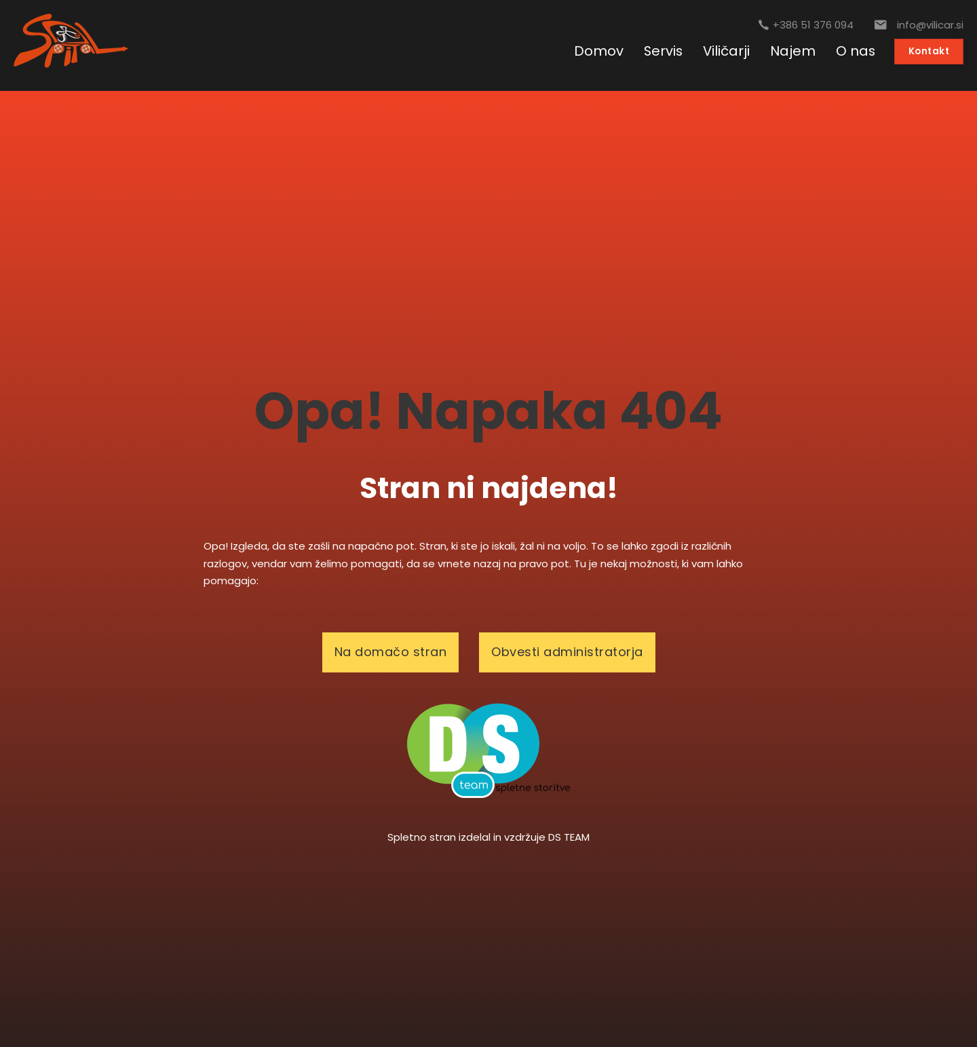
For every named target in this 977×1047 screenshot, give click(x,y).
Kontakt (929, 51)
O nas (855, 50)
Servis (663, 50)
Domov (599, 50)
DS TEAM (569, 837)
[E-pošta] (919, 25)
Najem (793, 50)
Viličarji (726, 50)
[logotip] (488, 749)
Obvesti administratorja (567, 651)
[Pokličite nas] (806, 25)
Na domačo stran (390, 651)
